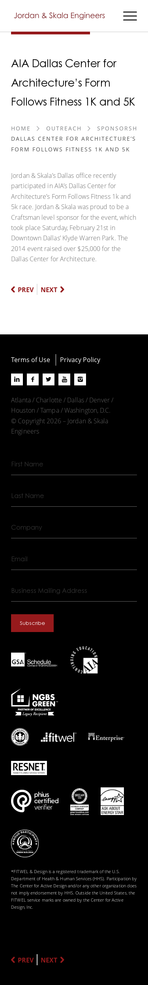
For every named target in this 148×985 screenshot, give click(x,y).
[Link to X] (48, 379)
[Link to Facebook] (33, 379)
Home (21, 128)
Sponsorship (120, 128)
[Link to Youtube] (64, 379)
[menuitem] (126, 16)
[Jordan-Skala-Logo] (61, 16)
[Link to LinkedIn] (17, 379)
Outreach (64, 128)
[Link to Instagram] (80, 379)
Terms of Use (30, 359)
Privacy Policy (80, 359)
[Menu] (126, 16)
